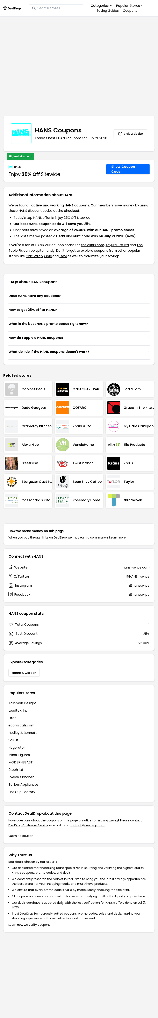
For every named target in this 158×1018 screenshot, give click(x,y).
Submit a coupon (20, 836)
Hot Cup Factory (21, 792)
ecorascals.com (21, 725)
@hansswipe (139, 585)
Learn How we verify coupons (29, 925)
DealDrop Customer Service (28, 825)
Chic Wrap (34, 256)
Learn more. (117, 537)
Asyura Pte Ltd (117, 245)
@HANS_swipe (138, 576)
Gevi (63, 256)
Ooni (48, 256)
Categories (101, 5)
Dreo (12, 718)
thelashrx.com (92, 245)
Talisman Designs (22, 703)
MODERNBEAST (20, 762)
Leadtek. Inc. (18, 710)
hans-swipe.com (136, 567)
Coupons (130, 10)
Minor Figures (19, 755)
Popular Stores (129, 5)
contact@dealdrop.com (87, 825)
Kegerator (16, 747)
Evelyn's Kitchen (21, 777)
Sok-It (13, 740)
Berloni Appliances (23, 784)
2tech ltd (15, 769)
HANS (17, 167)
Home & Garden (24, 673)
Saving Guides (107, 10)
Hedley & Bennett (22, 732)
